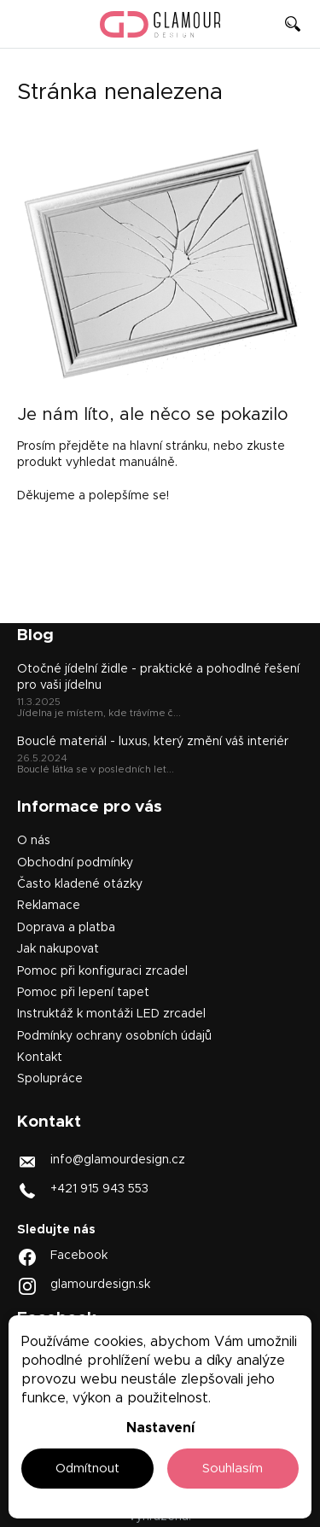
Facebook (79, 1256)
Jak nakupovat (58, 949)
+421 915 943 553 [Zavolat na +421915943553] (99, 1188)
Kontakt (39, 1058)
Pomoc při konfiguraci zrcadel (102, 971)
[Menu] (24, 24)
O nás (33, 841)
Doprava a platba (66, 928)
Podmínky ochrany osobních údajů (114, 1036)
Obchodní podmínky (75, 863)
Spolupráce (50, 1079)
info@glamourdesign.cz (117, 1159)
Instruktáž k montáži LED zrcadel (111, 1014)
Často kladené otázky (80, 884)
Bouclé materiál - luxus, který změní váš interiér (152, 742)
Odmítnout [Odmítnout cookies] (87, 1468)
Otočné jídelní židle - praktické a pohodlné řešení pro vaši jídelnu (158, 677)
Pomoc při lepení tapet (83, 993)
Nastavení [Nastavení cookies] (160, 1428)
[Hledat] (292, 24)
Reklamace (48, 906)
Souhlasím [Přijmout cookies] (232, 1468)
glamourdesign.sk (100, 1285)
